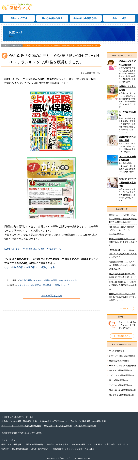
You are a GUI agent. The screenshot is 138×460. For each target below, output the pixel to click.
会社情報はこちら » (122, 336)
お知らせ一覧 (16, 46)
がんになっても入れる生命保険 (58, 426)
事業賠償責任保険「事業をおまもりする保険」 (22, 433)
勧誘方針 (5, 449)
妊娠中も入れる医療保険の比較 (54, 421)
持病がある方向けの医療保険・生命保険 (122, 190)
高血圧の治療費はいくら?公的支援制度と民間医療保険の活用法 (123, 285)
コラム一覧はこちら (51, 295)
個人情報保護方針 (20, 449)
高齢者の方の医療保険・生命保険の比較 (88, 421)
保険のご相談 (119, 18)
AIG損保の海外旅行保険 (85, 426)
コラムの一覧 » (122, 309)
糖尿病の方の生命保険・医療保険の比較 (19, 421)
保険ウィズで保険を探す (12, 444)
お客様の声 (110, 444)
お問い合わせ (123, 444)
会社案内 (98, 444)
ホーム (5, 46)
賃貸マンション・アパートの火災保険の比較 (21, 426)
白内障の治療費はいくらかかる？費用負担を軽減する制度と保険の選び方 (123, 265)
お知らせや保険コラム (81, 444)
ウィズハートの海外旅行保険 (122, 166)
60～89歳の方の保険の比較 (122, 122)
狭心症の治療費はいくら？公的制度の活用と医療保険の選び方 (123, 242)
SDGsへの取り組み (39, 449)
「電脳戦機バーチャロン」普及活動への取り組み (72, 449)
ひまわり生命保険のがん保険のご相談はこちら (29, 267)
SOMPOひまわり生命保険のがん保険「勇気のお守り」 (34, 249)
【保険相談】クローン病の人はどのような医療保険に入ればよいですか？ (123, 253)
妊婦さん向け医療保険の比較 (122, 72)
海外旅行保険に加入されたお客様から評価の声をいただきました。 (49, 280)
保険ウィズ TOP (18, 18)
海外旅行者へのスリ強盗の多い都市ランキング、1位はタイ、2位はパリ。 (122, 230)
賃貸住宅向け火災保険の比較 (122, 145)
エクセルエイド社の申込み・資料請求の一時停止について (43, 285)
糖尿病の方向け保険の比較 (122, 97)
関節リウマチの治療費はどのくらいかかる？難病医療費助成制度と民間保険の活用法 (123, 218)
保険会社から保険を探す (85, 18)
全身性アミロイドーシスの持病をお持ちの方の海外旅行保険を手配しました (123, 297)
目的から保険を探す (52, 18)
